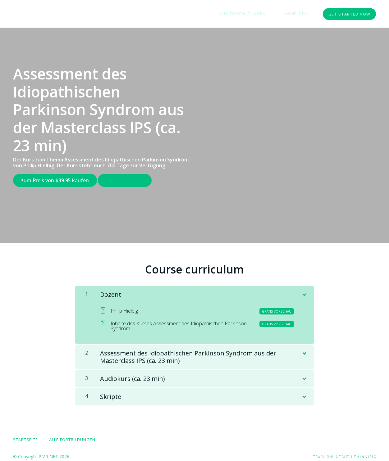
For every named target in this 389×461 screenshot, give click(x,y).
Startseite (25, 435)
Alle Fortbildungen (254, 14)
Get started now (349, 14)
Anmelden (300, 14)
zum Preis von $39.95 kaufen (55, 180)
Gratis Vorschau (129, 180)
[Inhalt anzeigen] (304, 289)
